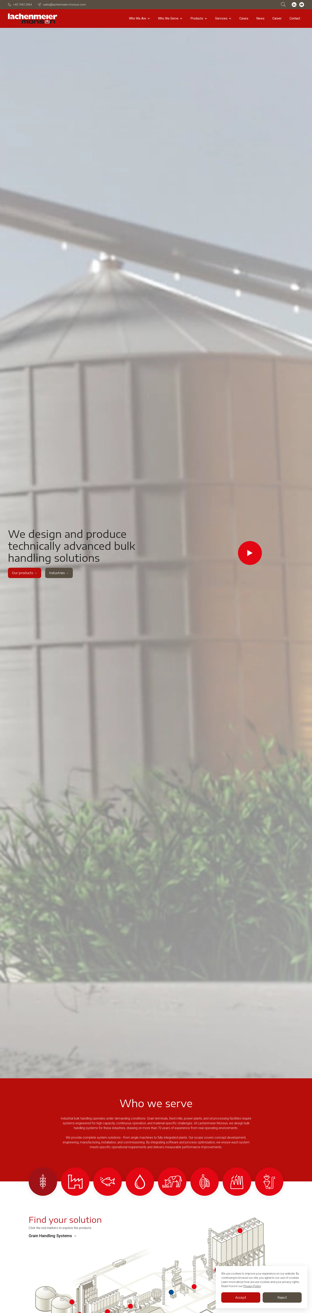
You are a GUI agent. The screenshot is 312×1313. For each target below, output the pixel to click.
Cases (243, 18)
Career (277, 18)
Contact (295, 18)
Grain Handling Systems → (53, 1235)
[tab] (43, 1181)
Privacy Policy (252, 1286)
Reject (282, 1297)
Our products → (24, 573)
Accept (240, 1297)
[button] (139, 18)
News (260, 18)
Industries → (59, 573)
